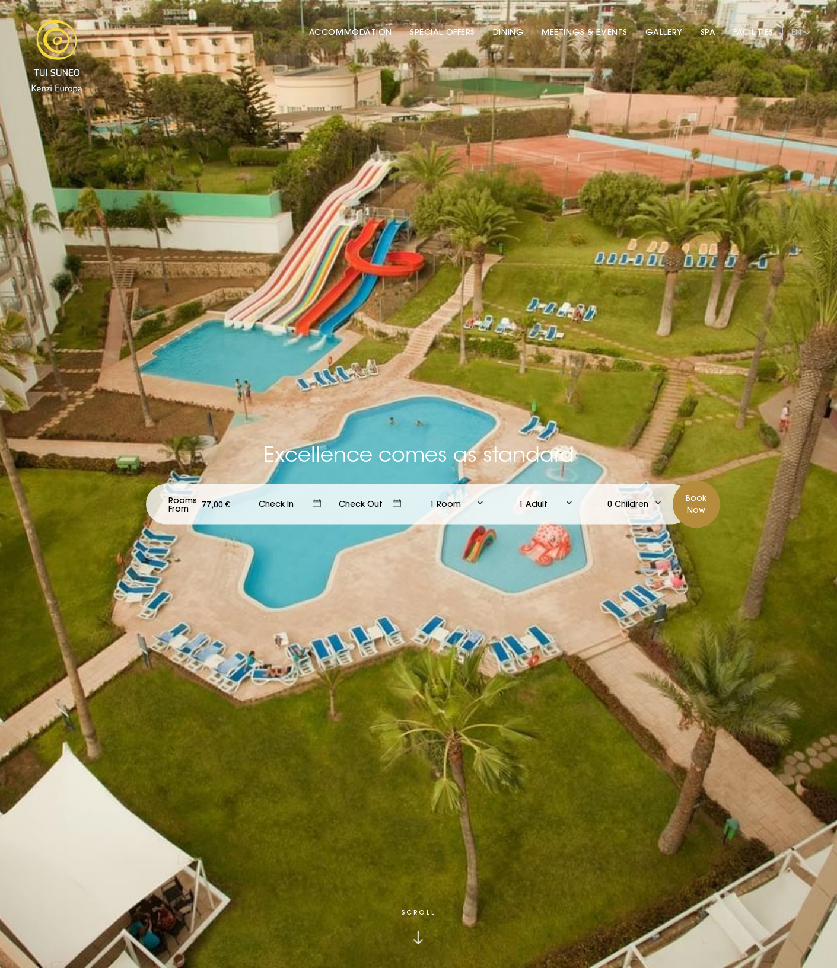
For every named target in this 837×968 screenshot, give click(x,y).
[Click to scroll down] (419, 926)
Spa (708, 32)
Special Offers (442, 32)
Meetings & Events (585, 32)
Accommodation (350, 32)
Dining (508, 32)
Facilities (753, 32)
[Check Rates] (216, 504)
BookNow (696, 503)
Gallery (664, 32)
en (796, 32)
